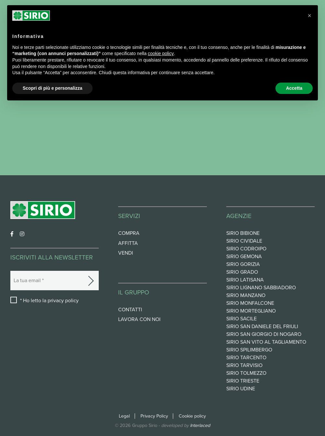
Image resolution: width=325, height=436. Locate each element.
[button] (309, 15)
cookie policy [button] (161, 53)
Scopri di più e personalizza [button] (52, 88)
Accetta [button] (294, 88)
